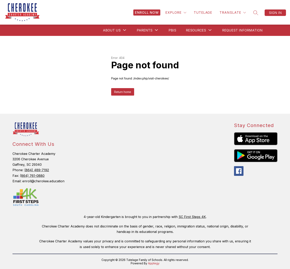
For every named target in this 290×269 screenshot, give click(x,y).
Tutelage (203, 12)
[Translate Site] (233, 12)
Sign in (275, 13)
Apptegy (154, 263)
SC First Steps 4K (192, 217)
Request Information (242, 30)
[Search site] (255, 12)
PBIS (172, 30)
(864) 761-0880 (32, 176)
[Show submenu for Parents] (144, 30)
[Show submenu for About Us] (112, 30)
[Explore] (175, 12)
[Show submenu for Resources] (196, 30)
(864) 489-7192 (36, 170)
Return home (122, 92)
